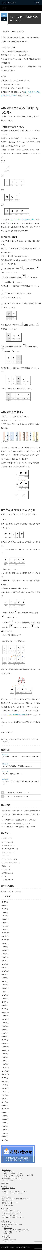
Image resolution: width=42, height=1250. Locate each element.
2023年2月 (5, 960)
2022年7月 (5, 981)
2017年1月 (5, 1102)
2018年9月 (5, 1054)
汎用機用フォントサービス (9, 1202)
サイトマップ (6, 1237)
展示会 (4, 876)
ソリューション (6, 1197)
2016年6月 (5, 1126)
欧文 (12, 1175)
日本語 (5, 1173)
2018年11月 (5, 1047)
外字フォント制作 (7, 1200)
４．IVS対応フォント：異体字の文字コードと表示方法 (18, 820)
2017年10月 (5, 1074)
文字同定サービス (7, 1203)
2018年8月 (5, 1057)
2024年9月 (5, 905)
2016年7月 (5, 1123)
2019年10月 (5, 1019)
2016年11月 (5, 1109)
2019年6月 (5, 1033)
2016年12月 (5, 1105)
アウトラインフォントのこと (10, 1213)
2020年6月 (5, 1002)
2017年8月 (5, 1081)
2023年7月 (5, 950)
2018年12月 (5, 1043)
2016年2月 (5, 1140)
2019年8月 (5, 1026)
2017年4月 (5, 1092)
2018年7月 (5, 1061)
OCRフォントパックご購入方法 (12, 1231)
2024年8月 (5, 909)
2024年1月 (5, 929)
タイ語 (5, 1175)
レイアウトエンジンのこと (9, 1215)
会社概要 (12, 1188)
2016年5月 (5, 1130)
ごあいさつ (5, 1188)
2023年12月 (5, 933)
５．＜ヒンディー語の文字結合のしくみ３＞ (16, 796)
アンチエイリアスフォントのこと (11, 1212)
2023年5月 (5, 954)
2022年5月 (5, 988)
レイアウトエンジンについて (23, 739)
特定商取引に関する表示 (9, 1239)
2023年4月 (5, 957)
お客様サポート (6, 1226)
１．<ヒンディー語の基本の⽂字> (22, 219)
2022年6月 (5, 985)
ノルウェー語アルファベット (12, 774)
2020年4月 (5, 1005)
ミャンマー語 (16, 1176)
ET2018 (11, 1191)
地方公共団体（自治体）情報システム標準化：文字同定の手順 (21, 811)
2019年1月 (5, 1040)
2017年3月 (5, 1095)
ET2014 (12, 1193)
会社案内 (4, 1186)
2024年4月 (5, 923)
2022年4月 (5, 992)
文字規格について (7, 873)
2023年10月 (5, 940)
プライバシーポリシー (8, 1241)
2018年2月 (5, 1064)
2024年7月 (5, 912)
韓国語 (13, 1173)
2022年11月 (5, 967)
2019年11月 (5, 1016)
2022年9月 (5, 974)
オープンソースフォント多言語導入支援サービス (15, 1198)
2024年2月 (5, 926)
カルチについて (7, 838)
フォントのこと (6, 1208)
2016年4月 (5, 1133)
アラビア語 (20, 1175)
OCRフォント (6, 856)
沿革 (3, 1189)
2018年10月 (5, 1050)
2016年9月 (5, 1116)
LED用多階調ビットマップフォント (12, 1178)
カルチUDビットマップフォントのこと (13, 1217)
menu (37, 2)
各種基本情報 (5, 1236)
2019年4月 (5, 1036)
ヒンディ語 (30, 1175)
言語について (6, 866)
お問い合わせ (5, 1221)
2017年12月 (5, 1067)
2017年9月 (5, 1078)
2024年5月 (5, 919)
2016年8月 (5, 1119)
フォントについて (8, 739)
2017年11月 (5, 1071)
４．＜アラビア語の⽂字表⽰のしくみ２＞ (17, 766)
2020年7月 (5, 998)
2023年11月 (5, 936)
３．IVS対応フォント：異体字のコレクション (16, 823)
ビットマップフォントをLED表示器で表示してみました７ (20, 782)
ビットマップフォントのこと (10, 1210)
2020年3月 (5, 1009)
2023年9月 (5, 943)
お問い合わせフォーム (8, 1222)
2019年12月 (5, 1012)
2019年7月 (5, 1029)
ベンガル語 (7, 1176)
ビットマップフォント (9, 845)
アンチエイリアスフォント (10, 849)
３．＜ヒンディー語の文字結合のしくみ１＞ (16, 792)
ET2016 (24, 1191)
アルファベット (7, 869)
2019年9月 (5, 1023)
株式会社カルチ (13, 1247)
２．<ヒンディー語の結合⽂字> (17, 714)
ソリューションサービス (9, 859)
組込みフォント (6, 1170)
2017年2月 (5, 1098)
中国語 (20, 1173)
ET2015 (6, 1193)
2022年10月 (5, 971)
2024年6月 (5, 916)
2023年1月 (5, 964)
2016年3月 (5, 1136)
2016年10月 (5, 1112)
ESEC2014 (20, 1193)
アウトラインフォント (9, 852)
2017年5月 (5, 1088)
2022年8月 (5, 978)
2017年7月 (5, 1085)
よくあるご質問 (8, 1233)
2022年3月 (5, 995)
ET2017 (17, 1191)
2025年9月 (5, 902)
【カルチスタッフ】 (8, 880)
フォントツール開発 (7, 1205)
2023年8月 (5, 947)
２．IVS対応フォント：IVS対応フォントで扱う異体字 (20, 757)
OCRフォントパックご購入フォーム (12, 1224)
